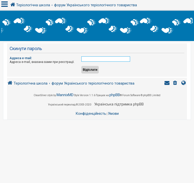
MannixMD (65, 95)
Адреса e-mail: (21, 58)
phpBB (114, 95)
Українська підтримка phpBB (119, 104)
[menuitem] (175, 83)
